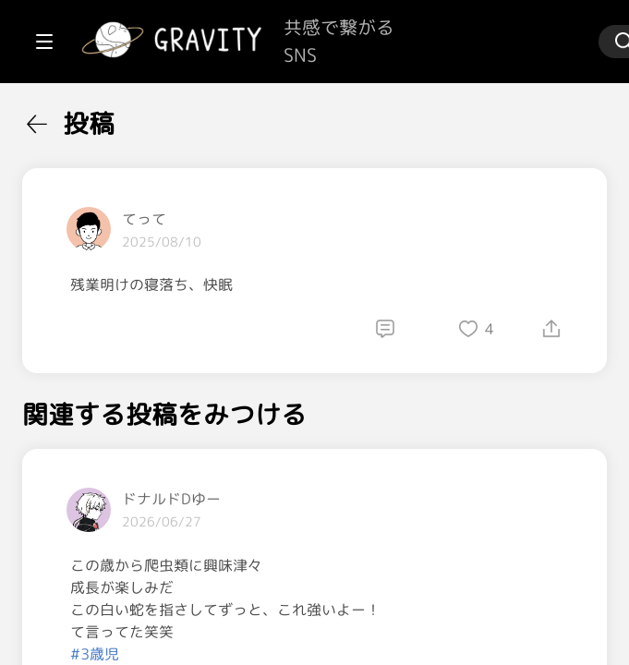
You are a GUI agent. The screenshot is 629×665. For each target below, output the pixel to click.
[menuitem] (111, 118)
